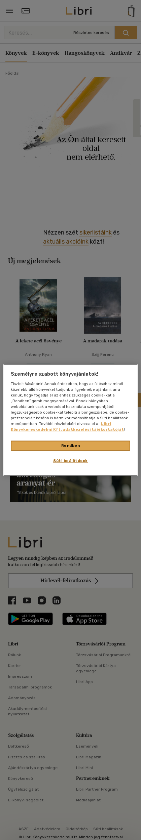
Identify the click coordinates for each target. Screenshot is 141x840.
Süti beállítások (70, 460)
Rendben (70, 445)
